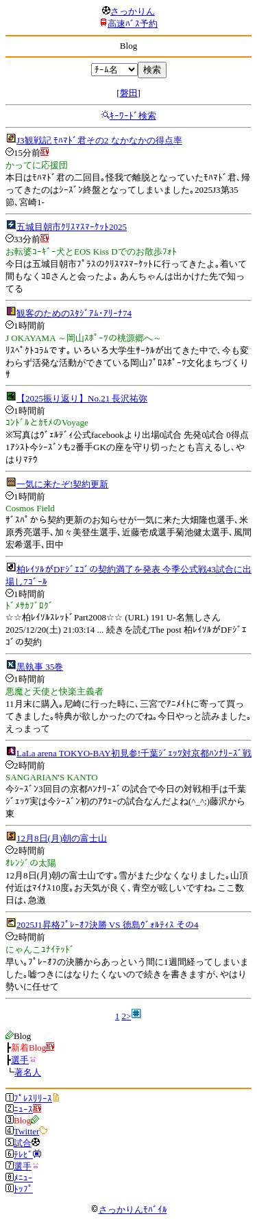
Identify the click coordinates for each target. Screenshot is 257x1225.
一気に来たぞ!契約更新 (62, 484)
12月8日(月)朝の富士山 (61, 838)
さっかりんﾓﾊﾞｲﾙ (128, 1209)
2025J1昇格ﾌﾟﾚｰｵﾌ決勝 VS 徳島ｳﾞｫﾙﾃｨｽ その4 (107, 925)
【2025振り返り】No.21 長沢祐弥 (81, 398)
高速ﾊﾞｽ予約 (133, 24)
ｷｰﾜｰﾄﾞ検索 (133, 115)
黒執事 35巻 (39, 667)
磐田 (129, 93)
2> (126, 1016)
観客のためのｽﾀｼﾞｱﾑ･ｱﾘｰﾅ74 (74, 313)
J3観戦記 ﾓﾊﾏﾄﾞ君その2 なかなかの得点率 (99, 140)
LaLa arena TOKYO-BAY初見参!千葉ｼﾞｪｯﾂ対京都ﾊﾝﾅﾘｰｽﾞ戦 (134, 753)
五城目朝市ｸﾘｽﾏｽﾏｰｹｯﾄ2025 (71, 227)
